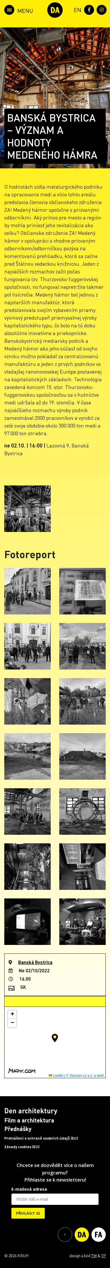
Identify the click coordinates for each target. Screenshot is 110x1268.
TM (94, 1255)
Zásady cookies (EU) (22, 1146)
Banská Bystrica (35, 962)
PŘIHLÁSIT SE (28, 1213)
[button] (55, 1038)
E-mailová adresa (29, 1189)
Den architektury (30, 1110)
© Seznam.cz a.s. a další (85, 1076)
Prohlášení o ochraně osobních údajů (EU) (41, 1138)
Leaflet (56, 1076)
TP (103, 1255)
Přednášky (18, 1128)
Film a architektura (29, 1120)
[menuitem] (76, 9)
